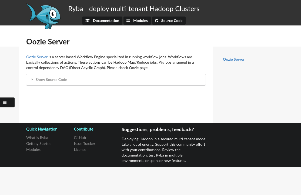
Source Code (168, 20)
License (80, 149)
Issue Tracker (84, 143)
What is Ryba (37, 137)
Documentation (102, 20)
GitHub (80, 137)
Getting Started (39, 143)
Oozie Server (37, 56)
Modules (137, 20)
